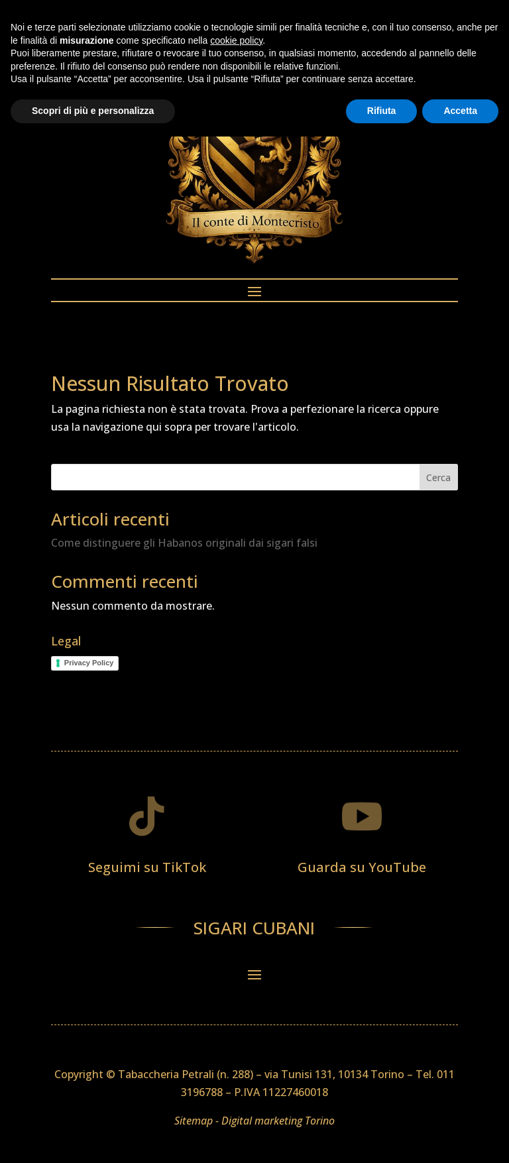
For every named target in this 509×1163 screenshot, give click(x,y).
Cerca (438, 477)
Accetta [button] (460, 1137)
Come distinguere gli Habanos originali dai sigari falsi (184, 542)
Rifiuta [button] (381, 1137)
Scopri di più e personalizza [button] (93, 1137)
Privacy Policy (89, 663)
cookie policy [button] (236, 1067)
